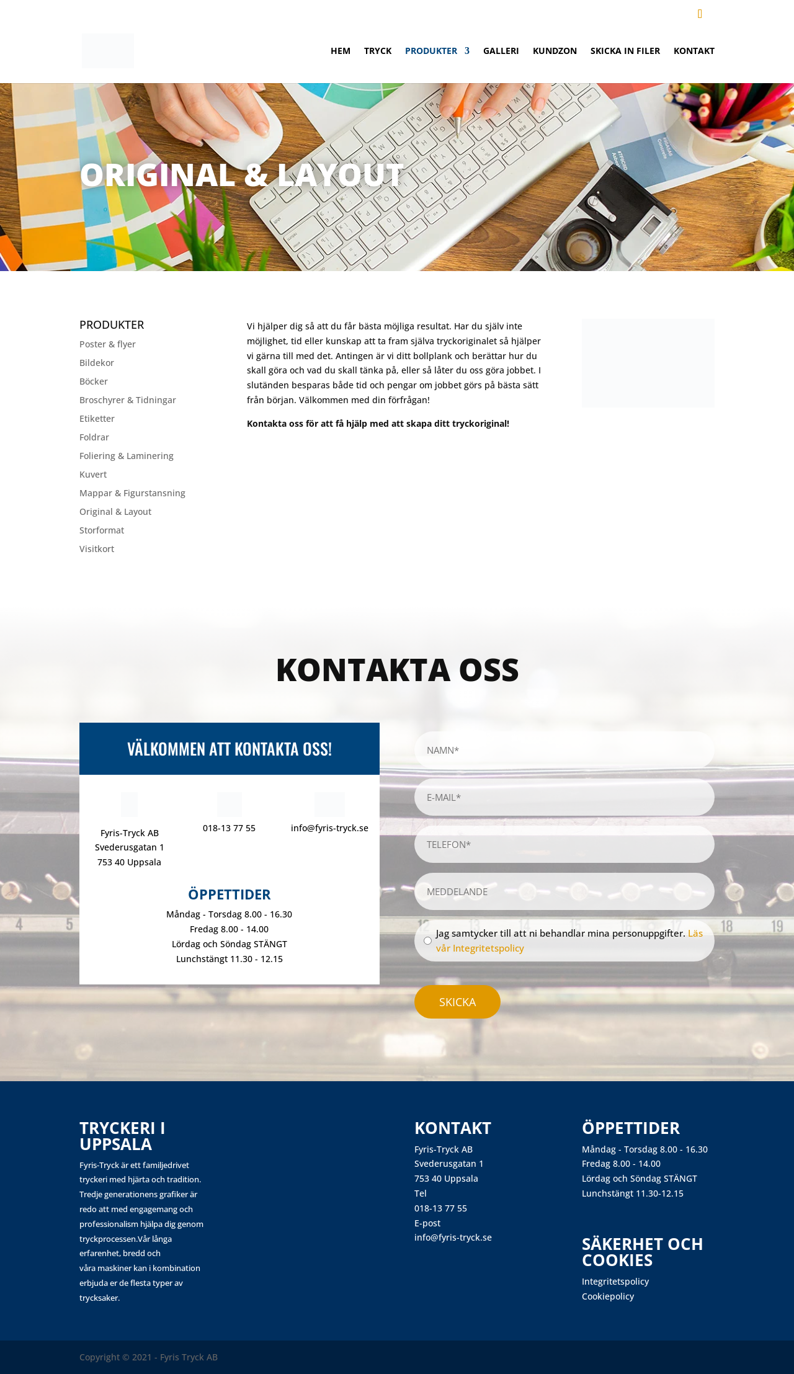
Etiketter (97, 419)
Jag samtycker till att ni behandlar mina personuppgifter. (569, 940)
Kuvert (93, 475)
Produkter (431, 51)
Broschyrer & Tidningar (127, 401)
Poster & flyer (107, 345)
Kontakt (694, 51)
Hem (340, 51)
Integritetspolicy (615, 1281)
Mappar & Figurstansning (132, 494)
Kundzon (555, 51)
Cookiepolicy (608, 1296)
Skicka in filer (625, 51)
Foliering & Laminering (126, 457)
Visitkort (96, 550)
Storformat (101, 531)
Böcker (93, 382)
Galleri (501, 51)
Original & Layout (115, 512)
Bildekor (96, 363)
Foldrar (94, 438)
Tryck (377, 51)
